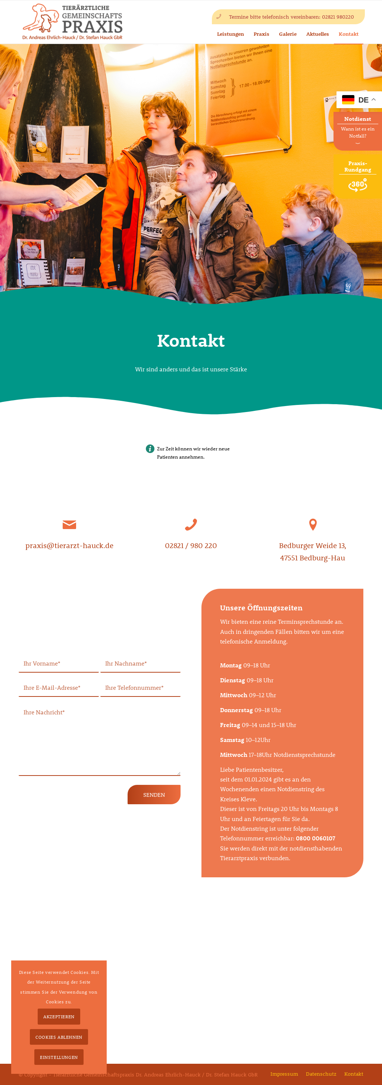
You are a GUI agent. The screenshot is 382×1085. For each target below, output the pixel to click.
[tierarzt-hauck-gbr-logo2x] (72, 22)
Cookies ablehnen (58, 1037)
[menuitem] (284, 1074)
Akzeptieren (59, 1016)
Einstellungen (59, 1057)
